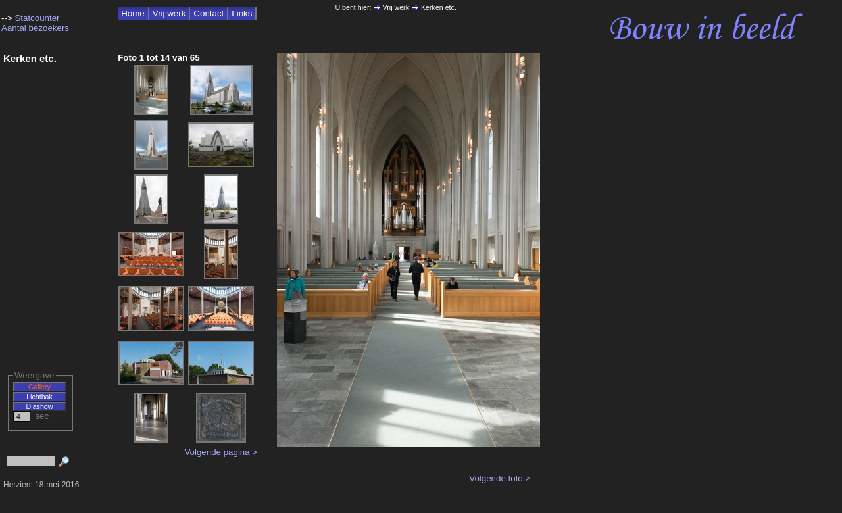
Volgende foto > (499, 478)
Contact (208, 13)
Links (242, 13)
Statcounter (36, 18)
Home (133, 13)
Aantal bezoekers (35, 28)
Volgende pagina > (220, 452)
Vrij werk (169, 13)
